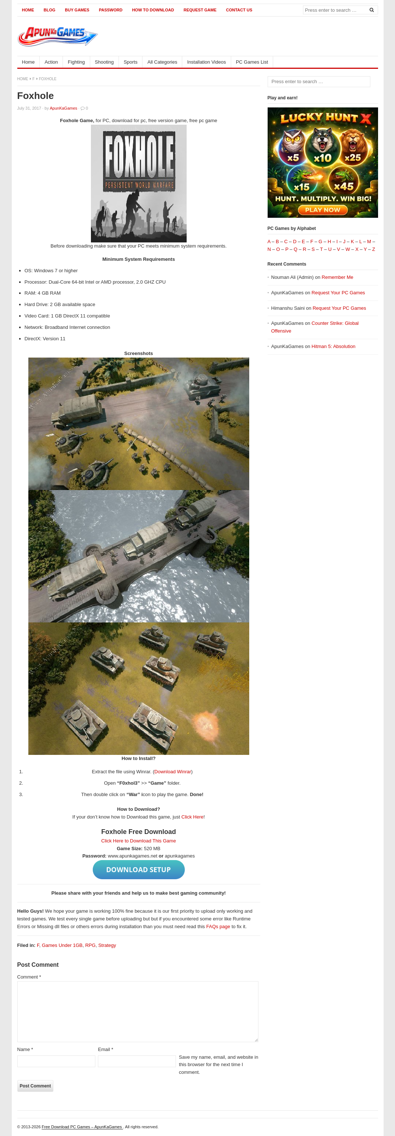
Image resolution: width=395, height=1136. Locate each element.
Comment (29, 977)
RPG (90, 945)
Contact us (239, 10)
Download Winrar (172, 771)
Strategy (107, 945)
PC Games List (252, 62)
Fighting (76, 62)
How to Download (153, 10)
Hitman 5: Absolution (333, 346)
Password (111, 10)
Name (25, 1049)
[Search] (371, 9)
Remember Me (337, 277)
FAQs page (218, 926)
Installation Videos (206, 62)
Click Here (192, 817)
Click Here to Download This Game (138, 841)
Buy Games (77, 10)
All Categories (162, 62)
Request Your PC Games (338, 292)
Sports (131, 62)
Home (28, 10)
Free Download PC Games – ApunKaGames (82, 1127)
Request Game (200, 10)
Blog (50, 10)
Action (51, 62)
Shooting (104, 62)
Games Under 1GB (62, 945)
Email (105, 1049)
